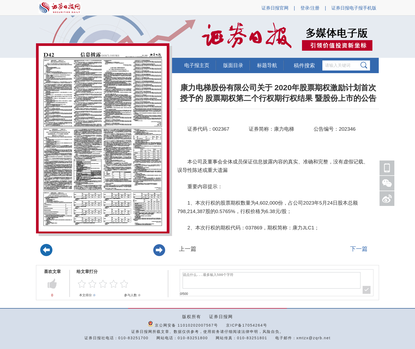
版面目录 (233, 65)
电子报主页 (196, 65)
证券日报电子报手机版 (353, 8)
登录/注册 (310, 8)
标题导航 (267, 65)
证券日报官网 (274, 8)
